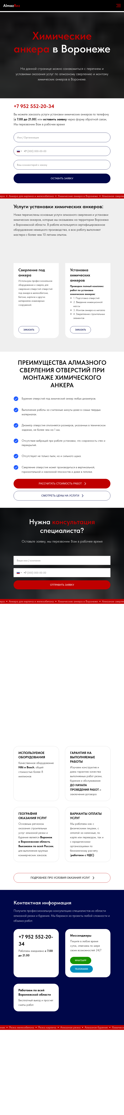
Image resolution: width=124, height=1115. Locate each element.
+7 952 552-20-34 (34, 106)
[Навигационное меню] (118, 5)
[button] (36, 253)
